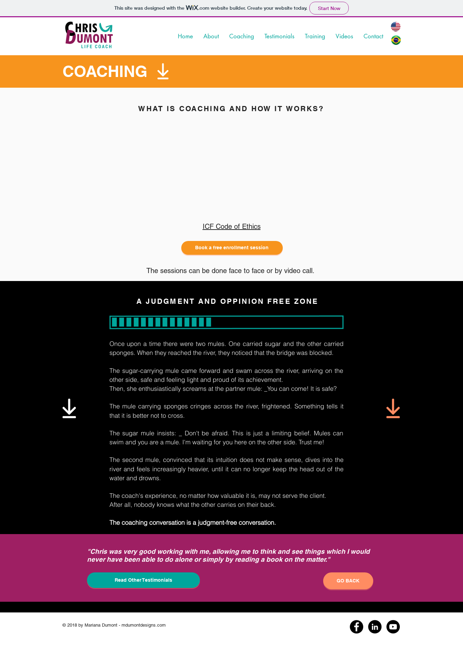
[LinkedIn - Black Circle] (375, 627)
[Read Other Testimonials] (143, 580)
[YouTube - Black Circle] (393, 627)
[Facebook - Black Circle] (356, 627)
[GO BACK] (348, 580)
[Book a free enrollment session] (232, 248)
